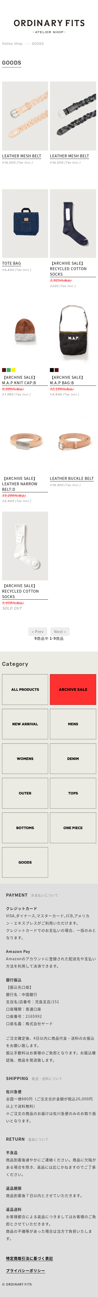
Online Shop (12, 43)
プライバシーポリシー (25, 1270)
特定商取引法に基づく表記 (29, 1258)
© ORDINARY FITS (17, 1284)
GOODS (38, 43)
